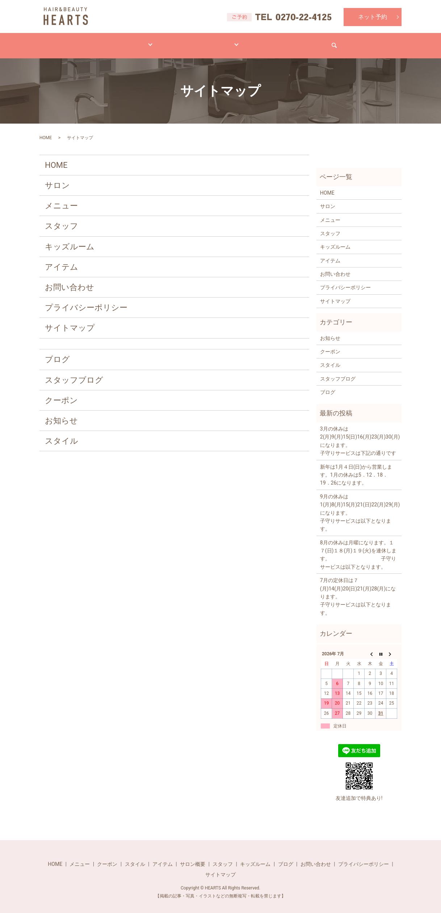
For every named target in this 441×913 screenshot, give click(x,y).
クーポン (61, 393)
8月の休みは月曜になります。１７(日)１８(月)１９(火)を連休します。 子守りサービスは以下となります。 (358, 548)
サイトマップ (70, 320)
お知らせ (61, 413)
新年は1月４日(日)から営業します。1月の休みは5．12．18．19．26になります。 (356, 468)
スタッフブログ (74, 373)
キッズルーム (69, 239)
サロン (230, 42)
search (380, 42)
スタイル (152, 42)
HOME (73, 42)
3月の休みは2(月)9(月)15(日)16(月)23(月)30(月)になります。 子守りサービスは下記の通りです (359, 434)
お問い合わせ (339, 42)
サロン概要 (192, 857)
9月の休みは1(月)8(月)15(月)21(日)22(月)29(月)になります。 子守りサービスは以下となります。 (359, 506)
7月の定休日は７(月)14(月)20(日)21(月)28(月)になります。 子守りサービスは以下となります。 (359, 589)
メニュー (111, 42)
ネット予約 (372, 16)
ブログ (265, 42)
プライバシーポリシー (86, 300)
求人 (299, 42)
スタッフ (61, 219)
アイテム (192, 42)
